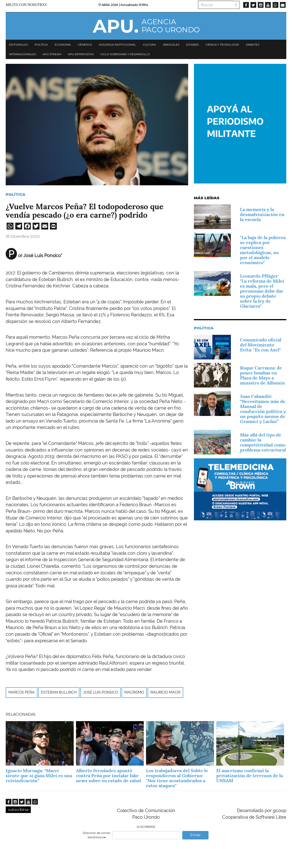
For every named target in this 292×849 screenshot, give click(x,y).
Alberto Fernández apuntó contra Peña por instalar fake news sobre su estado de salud (108, 776)
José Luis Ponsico (100, 692)
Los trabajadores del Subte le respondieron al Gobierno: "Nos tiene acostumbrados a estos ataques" (177, 778)
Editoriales (18, 44)
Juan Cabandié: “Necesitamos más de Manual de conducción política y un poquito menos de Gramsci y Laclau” (263, 408)
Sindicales (171, 44)
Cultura (149, 44)
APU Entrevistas (81, 54)
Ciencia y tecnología (222, 44)
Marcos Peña (21, 692)
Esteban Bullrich (59, 692)
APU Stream (52, 54)
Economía (63, 44)
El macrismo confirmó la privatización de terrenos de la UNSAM (249, 776)
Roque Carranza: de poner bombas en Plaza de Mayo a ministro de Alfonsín (262, 375)
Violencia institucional (117, 44)
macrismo (134, 692)
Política (41, 44)
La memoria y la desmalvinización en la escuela (262, 214)
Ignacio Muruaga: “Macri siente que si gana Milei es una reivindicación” (39, 776)
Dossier (192, 44)
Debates (252, 44)
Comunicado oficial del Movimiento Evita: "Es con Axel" (260, 345)
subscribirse (18, 810)
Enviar (195, 835)
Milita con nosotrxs (26, 5)
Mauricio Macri (165, 692)
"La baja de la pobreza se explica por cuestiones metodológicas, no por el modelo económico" (263, 250)
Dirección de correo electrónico (96, 835)
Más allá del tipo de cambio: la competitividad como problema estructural (263, 442)
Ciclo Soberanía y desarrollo (125, 54)
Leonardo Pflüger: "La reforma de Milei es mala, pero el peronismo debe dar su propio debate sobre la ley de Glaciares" (262, 291)
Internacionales (22, 54)
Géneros (85, 44)
